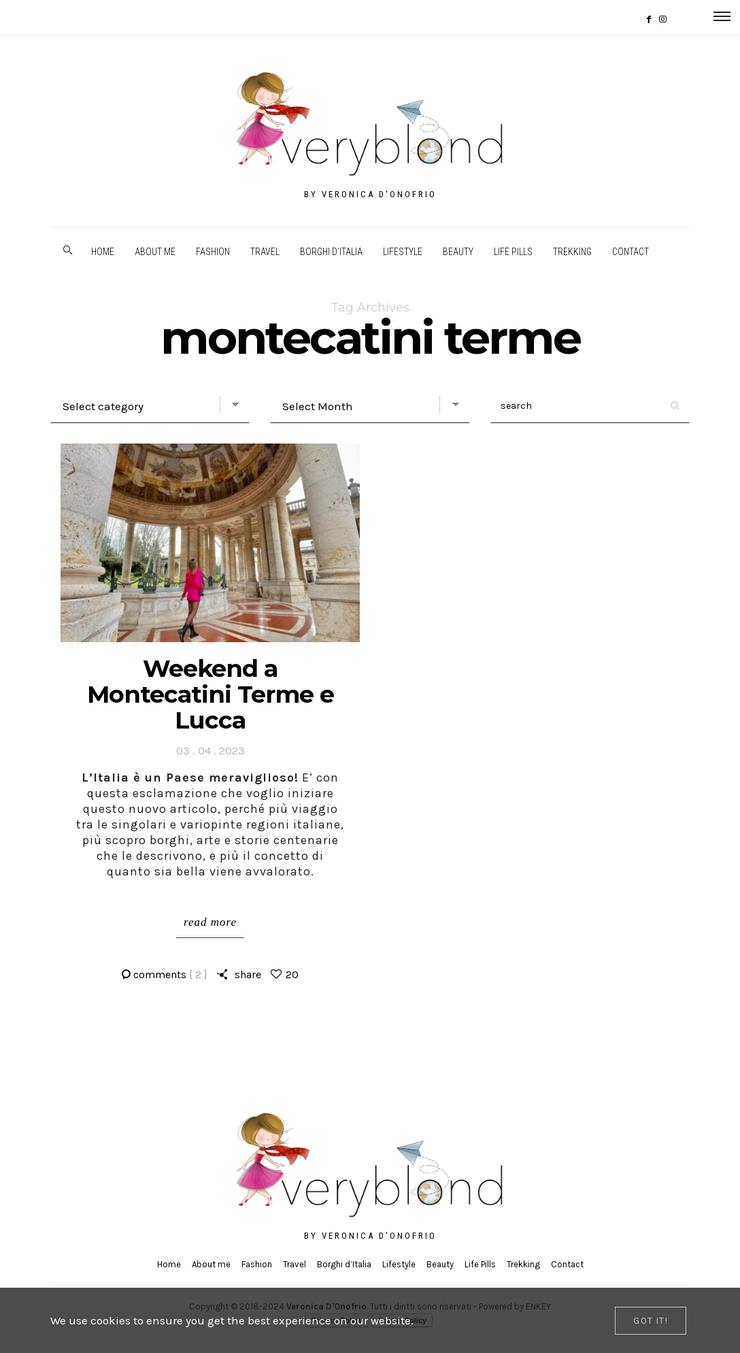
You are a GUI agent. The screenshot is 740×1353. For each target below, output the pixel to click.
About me (155, 251)
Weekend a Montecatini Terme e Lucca (210, 694)
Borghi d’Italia (331, 251)
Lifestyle (402, 251)
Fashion (213, 251)
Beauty (458, 251)
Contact (630, 251)
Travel (265, 251)
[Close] (650, 1321)
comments (170, 974)
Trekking (572, 251)
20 (292, 974)
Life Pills (513, 251)
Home (102, 251)
